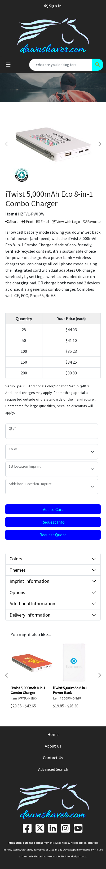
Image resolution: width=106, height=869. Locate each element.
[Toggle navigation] (8, 64)
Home (53, 734)
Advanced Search (53, 769)
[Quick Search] (60, 65)
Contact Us (53, 757)
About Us (53, 746)
